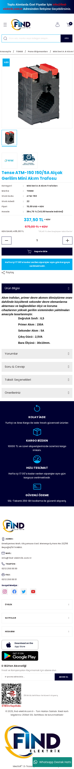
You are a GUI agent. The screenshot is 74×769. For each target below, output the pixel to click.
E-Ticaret (28, 766)
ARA (67, 38)
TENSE (30, 190)
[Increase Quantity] (67, 240)
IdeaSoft (17, 766)
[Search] (37, 38)
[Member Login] (57, 24)
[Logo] (22, 24)
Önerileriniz (13, 393)
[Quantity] (37, 240)
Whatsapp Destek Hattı (52, 762)
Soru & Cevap (15, 366)
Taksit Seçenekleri (18, 380)
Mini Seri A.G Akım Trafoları (42, 185)
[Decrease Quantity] (6, 240)
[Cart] (68, 25)
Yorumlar (11, 353)
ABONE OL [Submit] (63, 677)
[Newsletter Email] (37, 676)
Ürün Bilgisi (12, 288)
